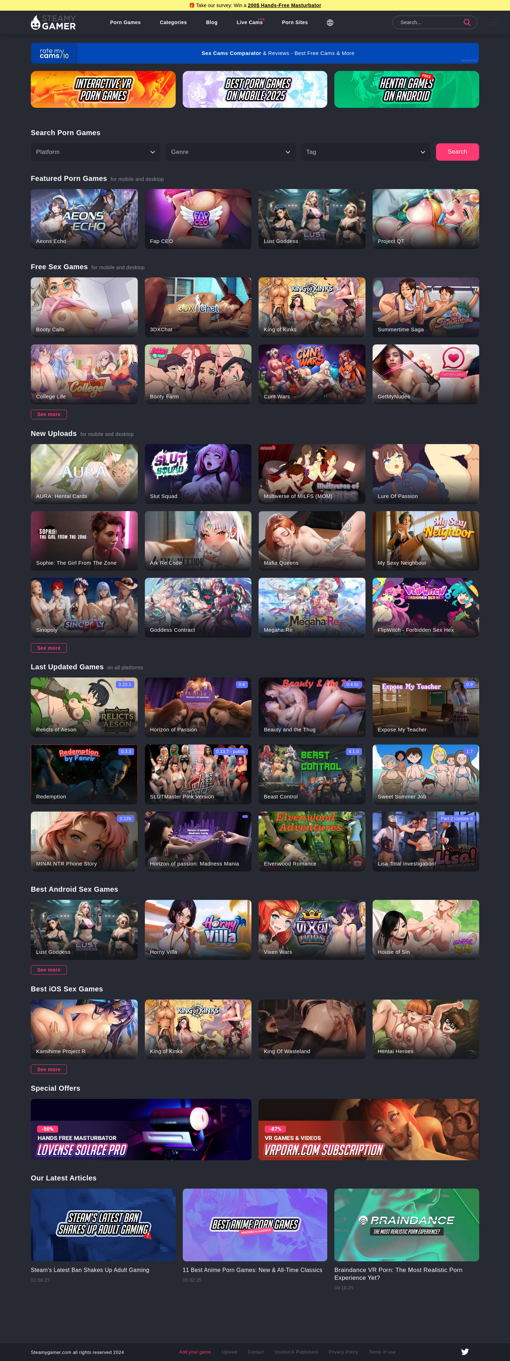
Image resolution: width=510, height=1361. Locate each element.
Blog (213, 23)
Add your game (197, 1352)
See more (49, 414)
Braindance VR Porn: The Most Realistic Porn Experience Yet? (398, 1274)
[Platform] (95, 152)
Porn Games (126, 23)
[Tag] (366, 152)
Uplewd (230, 1352)
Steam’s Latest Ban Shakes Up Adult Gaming (94, 1270)
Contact (257, 1352)
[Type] (230, 152)
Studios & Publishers (296, 1352)
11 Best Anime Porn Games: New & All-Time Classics (245, 1274)
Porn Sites (296, 23)
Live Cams (251, 23)
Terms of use (380, 1352)
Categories (174, 23)
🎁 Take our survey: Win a (255, 5)
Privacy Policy (342, 1352)
